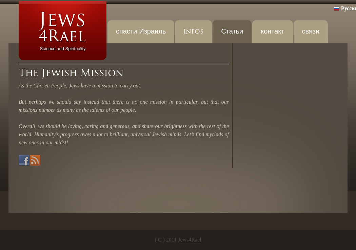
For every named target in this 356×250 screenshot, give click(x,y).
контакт (272, 31)
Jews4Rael (189, 240)
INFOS (193, 31)
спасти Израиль (141, 31)
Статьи (232, 31)
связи (311, 31)
